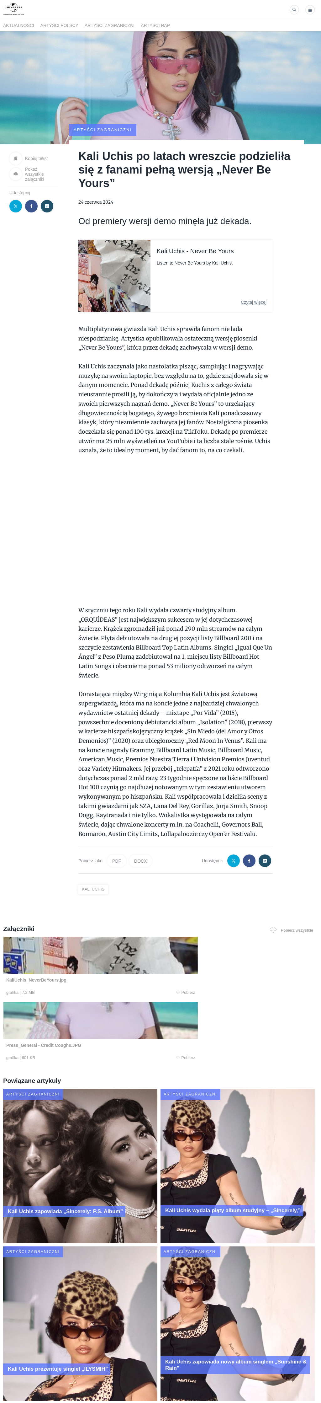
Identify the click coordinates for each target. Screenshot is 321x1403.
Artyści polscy (59, 25)
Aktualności (18, 25)
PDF (116, 892)
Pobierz (65, 1023)
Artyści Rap (155, 25)
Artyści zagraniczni (109, 25)
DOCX (140, 892)
